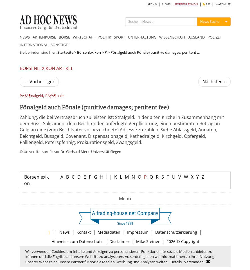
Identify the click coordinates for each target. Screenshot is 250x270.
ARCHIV (152, 4)
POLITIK (104, 37)
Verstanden (194, 261)
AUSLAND (196, 37)
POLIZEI (214, 37)
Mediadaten (109, 232)
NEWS (25, 37)
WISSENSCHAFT (172, 37)
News (64, 232)
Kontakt (83, 232)
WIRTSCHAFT (84, 37)
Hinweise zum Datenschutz (77, 241)
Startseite (65, 52)
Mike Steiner (148, 241)
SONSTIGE (59, 44)
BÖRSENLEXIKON (186, 4)
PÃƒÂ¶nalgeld (31, 96)
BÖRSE (64, 37)
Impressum (137, 232)
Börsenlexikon (89, 52)
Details (176, 261)
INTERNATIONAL (34, 44)
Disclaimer (119, 241)
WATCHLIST (223, 4)
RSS (206, 4)
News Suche (209, 21)
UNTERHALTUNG (142, 37)
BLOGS (166, 4)
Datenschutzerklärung (176, 232)
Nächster (214, 81)
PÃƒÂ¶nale (54, 96)
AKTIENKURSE (44, 37)
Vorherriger (39, 81)
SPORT (119, 37)
